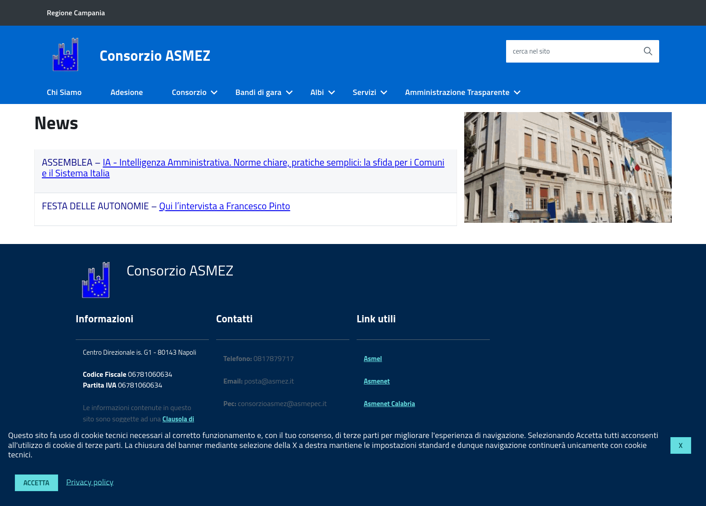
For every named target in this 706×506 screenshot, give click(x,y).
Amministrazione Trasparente (457, 92)
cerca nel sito (531, 51)
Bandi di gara (258, 92)
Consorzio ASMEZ (155, 55)
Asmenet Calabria (389, 403)
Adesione (126, 92)
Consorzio (189, 92)
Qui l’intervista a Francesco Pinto (224, 206)
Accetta (36, 483)
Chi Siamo (64, 92)
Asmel (373, 358)
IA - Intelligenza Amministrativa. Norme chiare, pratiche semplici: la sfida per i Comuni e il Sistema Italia (243, 167)
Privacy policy (89, 481)
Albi (317, 92)
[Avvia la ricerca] (648, 51)
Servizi (364, 92)
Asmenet (377, 381)
